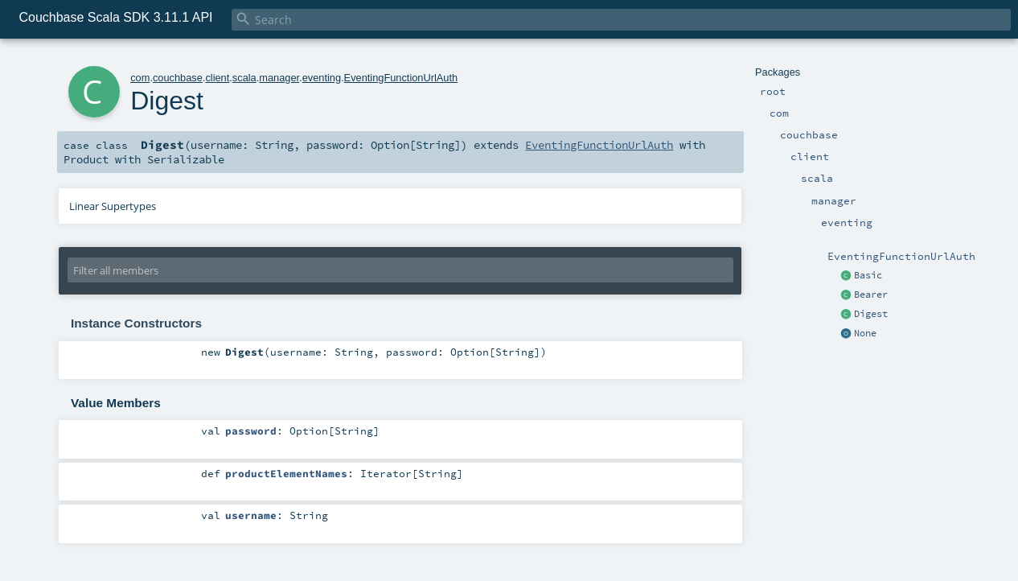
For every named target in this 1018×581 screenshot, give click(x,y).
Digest (871, 313)
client (217, 78)
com (140, 78)
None (865, 333)
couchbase (178, 78)
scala (244, 78)
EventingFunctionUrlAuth (401, 78)
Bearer (871, 294)
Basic (868, 275)
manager (279, 78)
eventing (321, 78)
